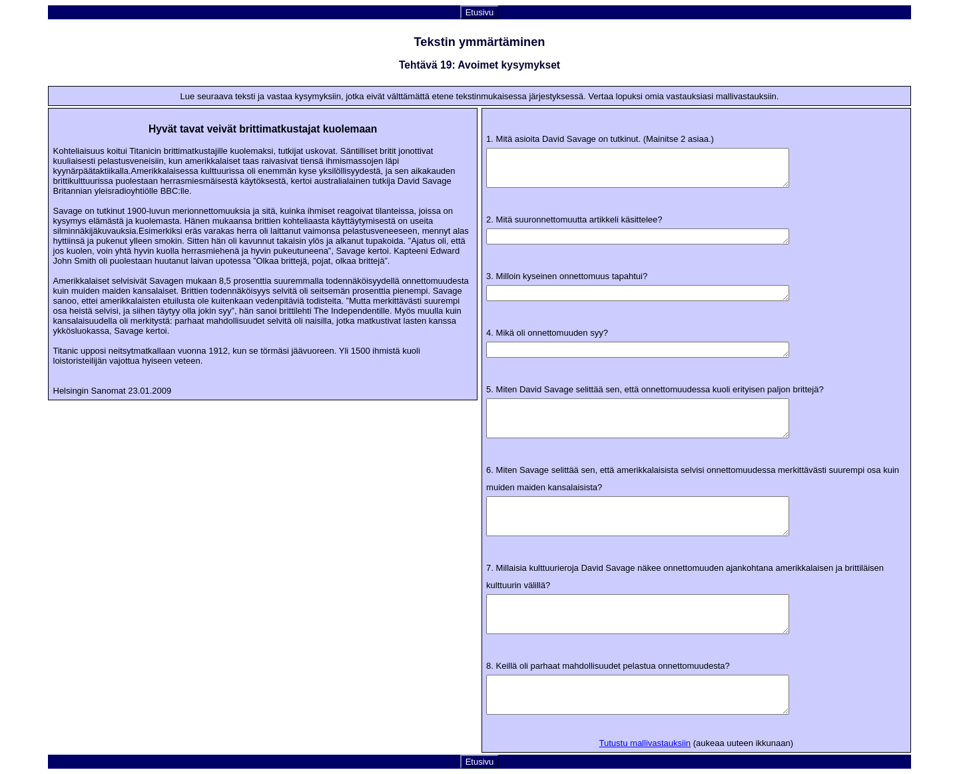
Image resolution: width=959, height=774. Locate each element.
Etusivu (480, 12)
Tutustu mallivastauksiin (645, 743)
